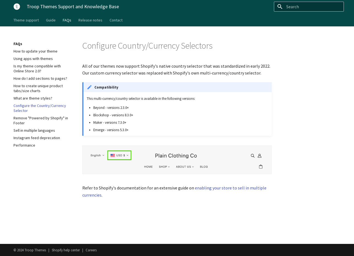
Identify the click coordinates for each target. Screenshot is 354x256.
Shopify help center (66, 250)
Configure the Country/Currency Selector (39, 108)
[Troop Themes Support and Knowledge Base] (15, 5)
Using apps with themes (33, 58)
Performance (24, 145)
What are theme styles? (32, 98)
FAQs (67, 20)
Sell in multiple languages (34, 130)
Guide (51, 20)
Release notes (90, 20)
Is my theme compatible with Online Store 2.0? (37, 68)
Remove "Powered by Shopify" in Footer (40, 120)
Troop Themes (35, 250)
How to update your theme (35, 51)
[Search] (311, 7)
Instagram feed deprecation (36, 137)
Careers (91, 250)
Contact (116, 20)
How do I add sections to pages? (40, 78)
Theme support (26, 20)
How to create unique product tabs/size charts (38, 88)
